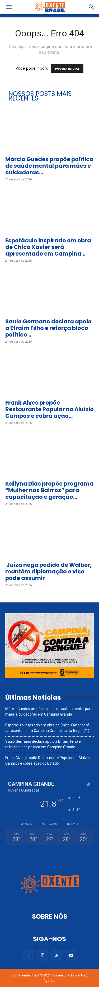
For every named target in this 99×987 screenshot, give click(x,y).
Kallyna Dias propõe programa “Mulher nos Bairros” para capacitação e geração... (49, 490)
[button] (9, 7)
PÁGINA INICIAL (67, 68)
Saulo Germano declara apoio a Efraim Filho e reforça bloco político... (48, 328)
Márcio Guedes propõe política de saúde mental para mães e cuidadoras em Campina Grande (49, 711)
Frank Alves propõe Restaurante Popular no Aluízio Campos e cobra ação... (49, 409)
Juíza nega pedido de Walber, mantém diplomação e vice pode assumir (48, 571)
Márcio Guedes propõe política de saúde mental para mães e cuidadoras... (49, 165)
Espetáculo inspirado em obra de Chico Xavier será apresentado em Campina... (48, 247)
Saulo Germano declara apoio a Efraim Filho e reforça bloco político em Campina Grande (43, 744)
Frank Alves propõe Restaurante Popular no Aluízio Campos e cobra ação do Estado (47, 760)
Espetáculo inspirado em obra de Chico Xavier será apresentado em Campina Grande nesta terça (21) (47, 728)
